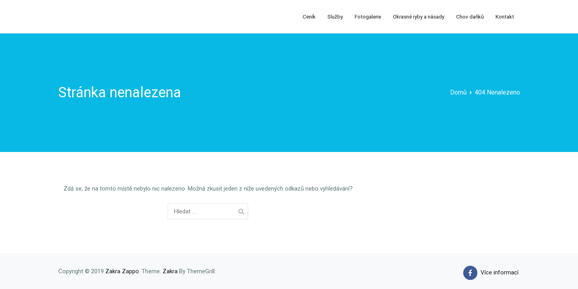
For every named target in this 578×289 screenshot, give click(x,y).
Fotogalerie (368, 16)
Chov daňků (470, 16)
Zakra (170, 271)
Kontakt (505, 16)
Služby (335, 16)
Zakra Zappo (122, 271)
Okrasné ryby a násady (418, 16)
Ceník (309, 16)
